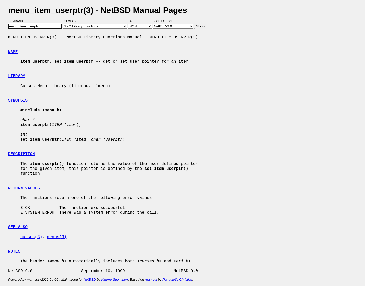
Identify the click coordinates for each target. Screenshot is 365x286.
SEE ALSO (18, 227)
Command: (18, 21)
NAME (13, 52)
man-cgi (151, 279)
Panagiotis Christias (177, 279)
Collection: (163, 21)
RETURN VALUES (24, 188)
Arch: (136, 21)
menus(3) (57, 237)
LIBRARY (16, 76)
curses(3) (31, 237)
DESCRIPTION (21, 154)
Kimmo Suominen (114, 279)
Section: (71, 21)
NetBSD (90, 279)
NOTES (14, 251)
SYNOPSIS (18, 100)
